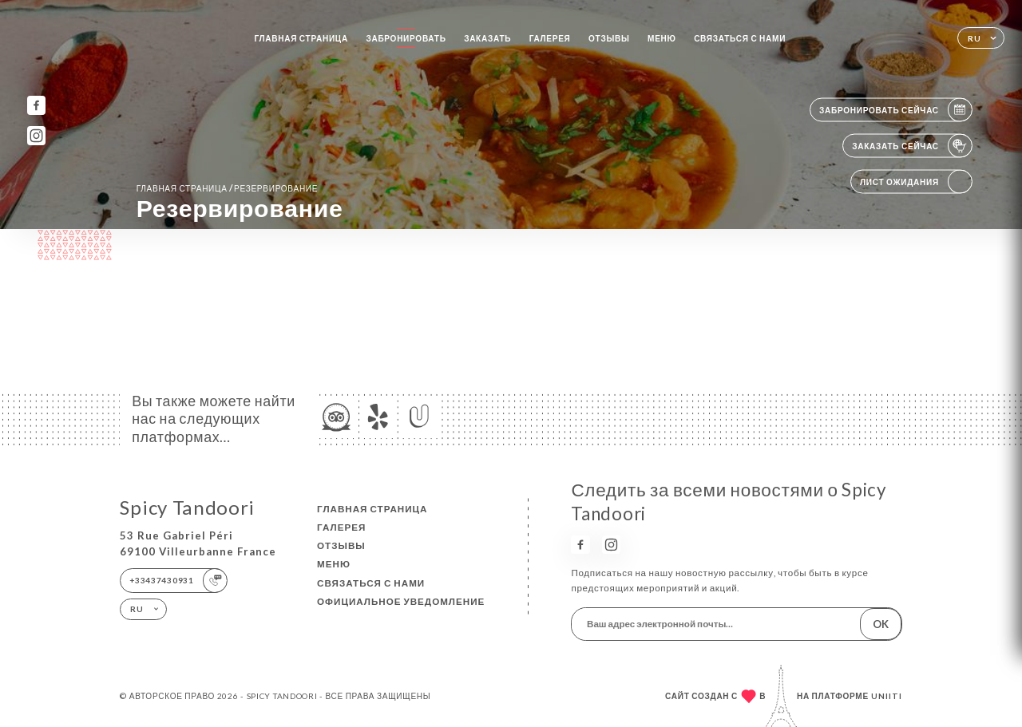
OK (881, 624)
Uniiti (886, 696)
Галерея (550, 38)
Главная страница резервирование (228, 188)
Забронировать (406, 38)
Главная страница (301, 38)
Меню (662, 38)
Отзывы (609, 38)
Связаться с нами (740, 38)
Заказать (487, 38)
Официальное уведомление (401, 601)
